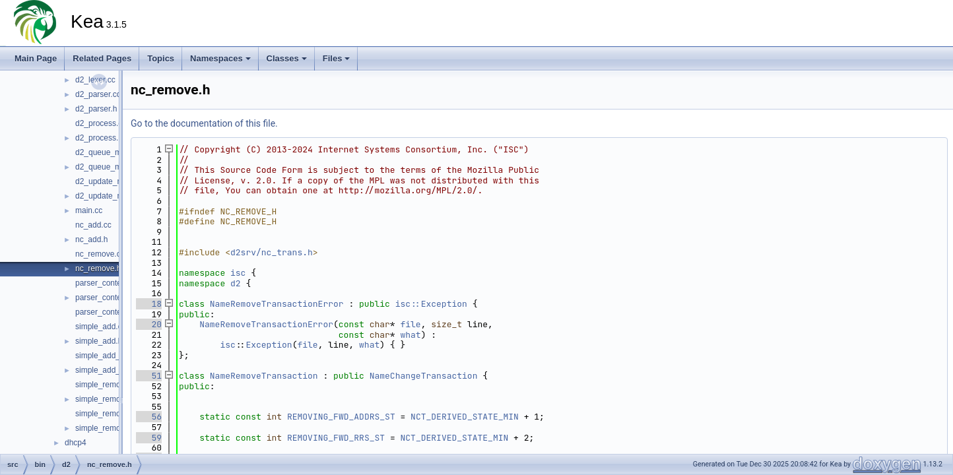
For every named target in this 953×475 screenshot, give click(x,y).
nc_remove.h (98, 268)
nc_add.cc (93, 225)
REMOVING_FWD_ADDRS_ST (341, 416)
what (410, 334)
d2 (235, 283)
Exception (269, 344)
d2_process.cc (100, 123)
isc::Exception (431, 303)
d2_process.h (99, 137)
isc (238, 272)
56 (149, 416)
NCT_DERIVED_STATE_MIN (465, 416)
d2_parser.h (96, 108)
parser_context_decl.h (114, 312)
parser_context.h (104, 297)
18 (149, 303)
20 (149, 324)
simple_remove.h (105, 399)
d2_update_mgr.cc (108, 181)
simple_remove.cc (107, 384)
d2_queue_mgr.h (105, 167)
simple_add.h (98, 341)
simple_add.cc (100, 326)
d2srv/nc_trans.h (271, 252)
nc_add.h (91, 239)
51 (149, 375)
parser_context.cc (106, 283)
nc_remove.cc (100, 254)
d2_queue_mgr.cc (106, 152)
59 (149, 437)
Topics (160, 58)
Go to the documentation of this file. (204, 123)
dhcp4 (75, 442)
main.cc (88, 210)
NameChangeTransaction (424, 375)
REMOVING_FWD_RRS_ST (336, 437)
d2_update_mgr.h (106, 196)
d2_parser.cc (98, 94)
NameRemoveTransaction (264, 375)
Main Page (36, 58)
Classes (287, 58)
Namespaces (220, 58)
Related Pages (102, 58)
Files (336, 58)
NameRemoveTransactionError (277, 303)
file (410, 324)
